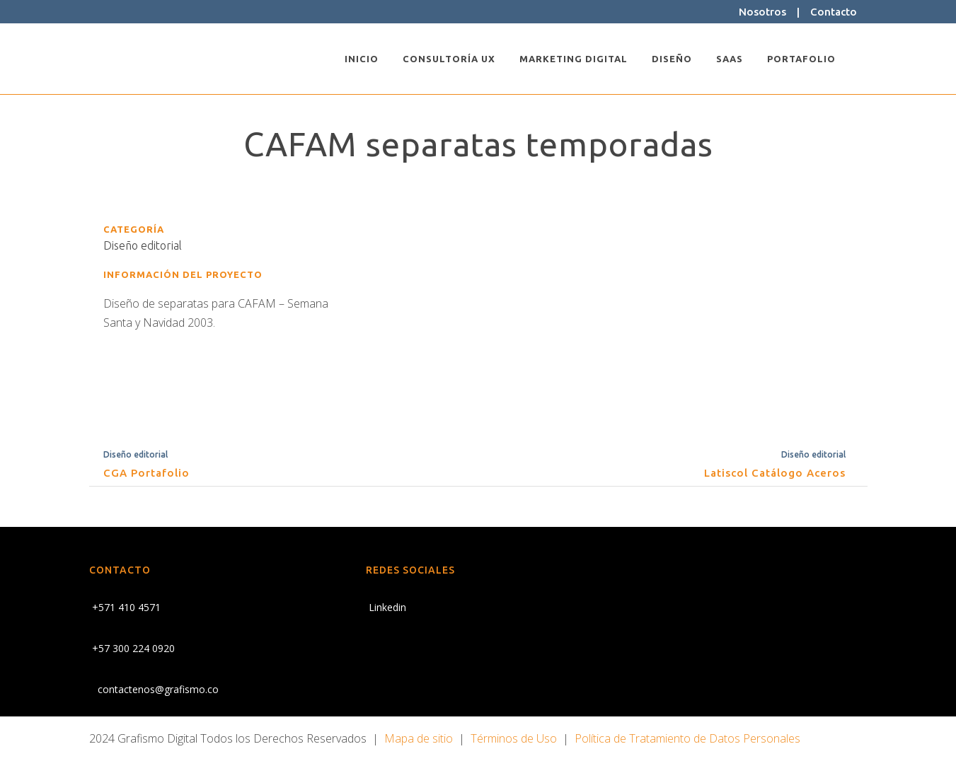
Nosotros (762, 12)
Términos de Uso (514, 738)
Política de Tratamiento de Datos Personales (687, 738)
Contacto (833, 12)
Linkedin (386, 607)
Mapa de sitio (418, 738)
